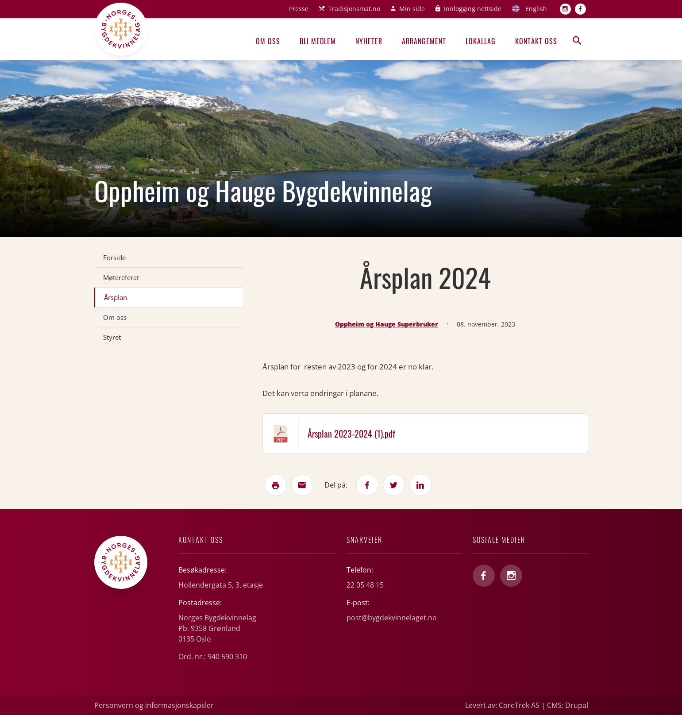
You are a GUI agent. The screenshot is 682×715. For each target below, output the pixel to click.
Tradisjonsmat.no (354, 8)
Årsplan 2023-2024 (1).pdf (351, 433)
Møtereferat (121, 277)
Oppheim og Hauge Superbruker (386, 324)
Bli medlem (318, 41)
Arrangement (424, 41)
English (536, 8)
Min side (412, 8)
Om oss (268, 41)
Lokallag (481, 41)
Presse (298, 8)
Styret (112, 337)
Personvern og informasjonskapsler (154, 705)
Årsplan (115, 297)
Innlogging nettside (472, 8)
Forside (114, 257)
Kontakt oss (536, 41)
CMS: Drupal (567, 705)
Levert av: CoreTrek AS (502, 705)
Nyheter (368, 41)
